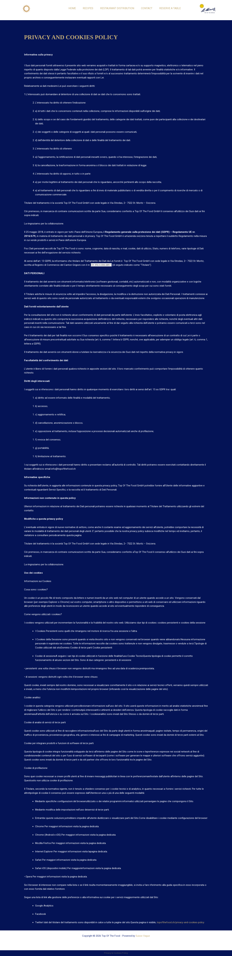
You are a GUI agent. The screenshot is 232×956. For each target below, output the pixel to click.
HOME (72, 8)
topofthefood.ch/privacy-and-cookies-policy (181, 922)
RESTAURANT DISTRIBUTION (117, 8)
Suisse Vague (142, 935)
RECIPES (88, 8)
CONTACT (146, 8)
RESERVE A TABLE (170, 8)
